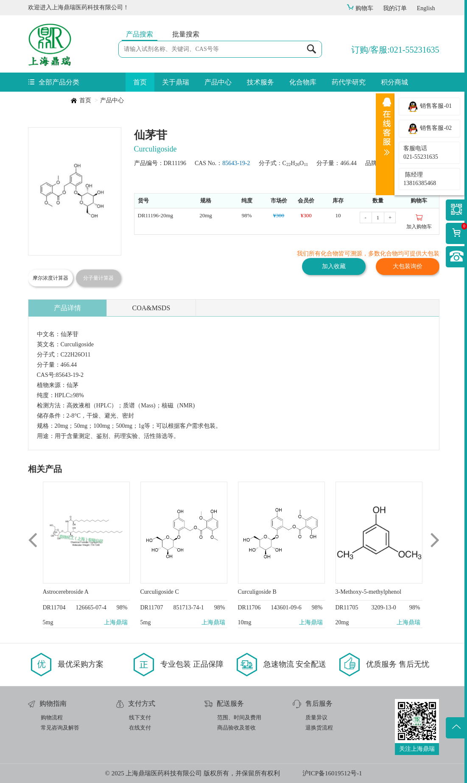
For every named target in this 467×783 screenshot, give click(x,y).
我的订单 (395, 8)
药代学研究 (349, 82)
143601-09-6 (286, 607)
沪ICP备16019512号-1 (332, 773)
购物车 (360, 8)
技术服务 (260, 82)
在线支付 (140, 727)
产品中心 (218, 82)
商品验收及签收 (236, 727)
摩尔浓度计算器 (50, 278)
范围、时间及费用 (239, 717)
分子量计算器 (98, 278)
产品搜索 (139, 34)
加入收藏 (334, 266)
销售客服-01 (429, 106)
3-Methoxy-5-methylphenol (369, 592)
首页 (140, 82)
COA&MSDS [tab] (151, 308)
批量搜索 (185, 34)
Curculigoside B (257, 592)
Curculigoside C (159, 592)
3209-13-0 (383, 607)
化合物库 (302, 82)
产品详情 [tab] (67, 308)
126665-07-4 (91, 607)
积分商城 (394, 82)
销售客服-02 (429, 128)
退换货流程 (319, 727)
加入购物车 (419, 221)
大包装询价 (407, 266)
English (426, 8)
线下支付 (140, 717)
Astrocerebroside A (66, 592)
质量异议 (316, 717)
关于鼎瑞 (175, 82)
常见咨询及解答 (60, 727)
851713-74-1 (188, 607)
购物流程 (52, 717)
